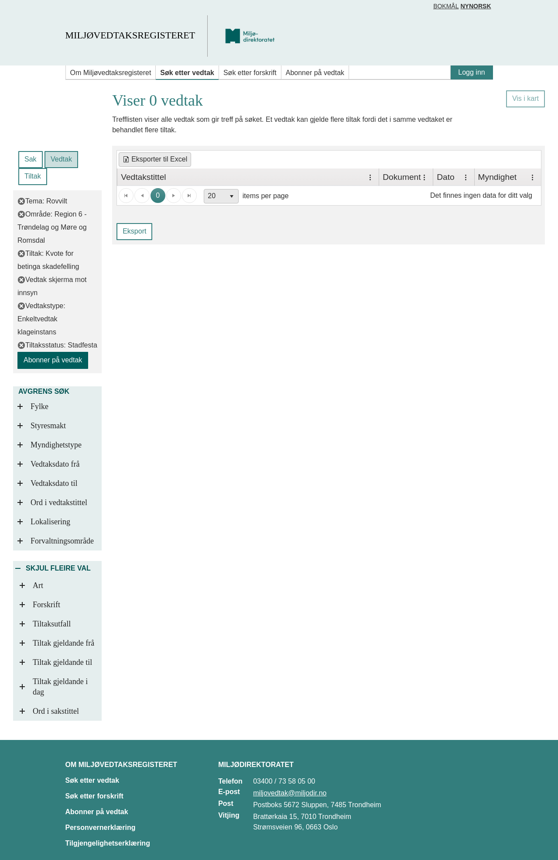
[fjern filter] (21, 201)
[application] (329, 195)
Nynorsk (475, 6)
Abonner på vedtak (315, 72)
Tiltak (32, 176)
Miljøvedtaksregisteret (130, 35)
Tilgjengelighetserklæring (107, 843)
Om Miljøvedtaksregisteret (110, 72)
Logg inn (471, 72)
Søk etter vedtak (187, 72)
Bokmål (446, 6)
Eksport (134, 231)
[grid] (329, 177)
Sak (30, 159)
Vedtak (61, 159)
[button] (231, 196)
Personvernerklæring (100, 827)
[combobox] (221, 196)
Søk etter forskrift (250, 72)
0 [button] (158, 195)
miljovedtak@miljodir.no (289, 793)
